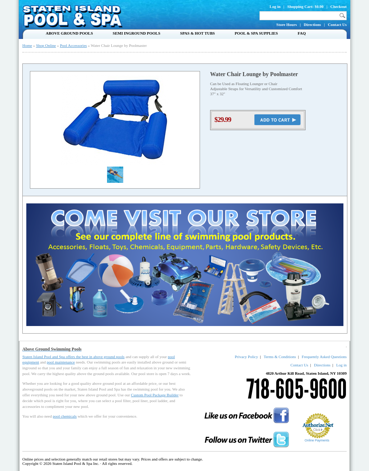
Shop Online (46, 45)
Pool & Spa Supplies (256, 33)
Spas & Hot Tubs (197, 33)
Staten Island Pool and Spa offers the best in (57, 357)
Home (27, 45)
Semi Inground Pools (136, 33)
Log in (275, 6)
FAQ (302, 33)
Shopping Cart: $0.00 (305, 6)
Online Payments (316, 440)
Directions (312, 24)
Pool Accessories (73, 45)
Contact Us (337, 24)
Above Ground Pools (69, 33)
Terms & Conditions (280, 357)
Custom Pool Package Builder (154, 395)
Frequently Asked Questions (324, 357)
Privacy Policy (246, 357)
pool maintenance (61, 362)
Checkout (338, 6)
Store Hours (286, 24)
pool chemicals (64, 416)
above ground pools (109, 357)
